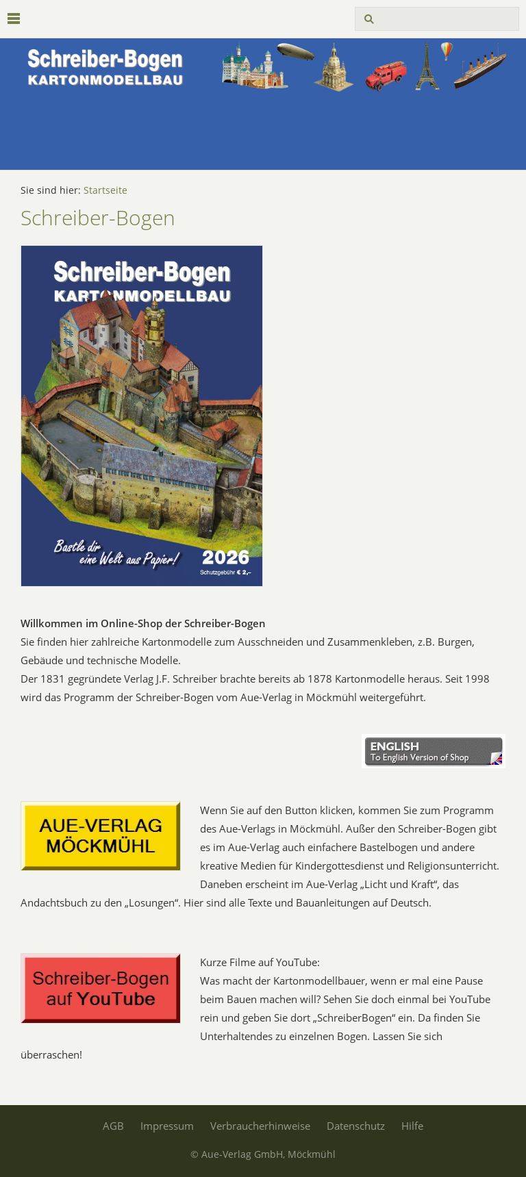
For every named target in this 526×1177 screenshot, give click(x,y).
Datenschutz (356, 1125)
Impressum (167, 1125)
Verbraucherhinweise (260, 1125)
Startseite (105, 190)
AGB (113, 1125)
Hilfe (412, 1125)
